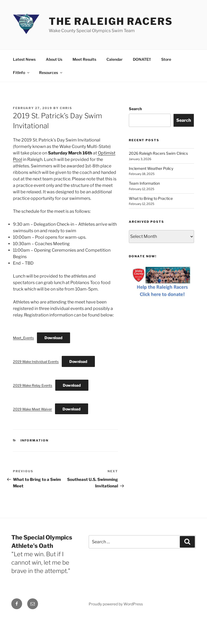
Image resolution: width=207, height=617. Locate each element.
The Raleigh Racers (111, 21)
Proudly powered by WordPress (116, 604)
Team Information (144, 183)
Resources (51, 72)
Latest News (24, 59)
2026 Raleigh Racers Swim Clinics (158, 153)
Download (53, 337)
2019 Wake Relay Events (32, 385)
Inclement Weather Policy (151, 168)
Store (166, 59)
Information (34, 440)
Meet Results (84, 59)
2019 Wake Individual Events (36, 362)
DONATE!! (142, 59)
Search (135, 108)
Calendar (114, 59)
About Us (54, 59)
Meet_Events (23, 338)
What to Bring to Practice (151, 198)
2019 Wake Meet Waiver (32, 409)
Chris (66, 108)
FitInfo (21, 72)
